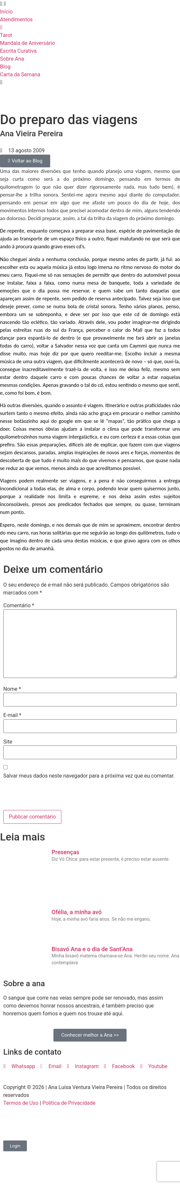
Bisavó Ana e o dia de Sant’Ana (91, 949)
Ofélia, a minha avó (76, 912)
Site (7, 741)
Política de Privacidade (68, 1103)
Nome (12, 689)
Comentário (18, 605)
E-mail (12, 715)
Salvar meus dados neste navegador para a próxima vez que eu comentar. (89, 776)
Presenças (65, 852)
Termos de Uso (20, 1103)
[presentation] (48, 795)
